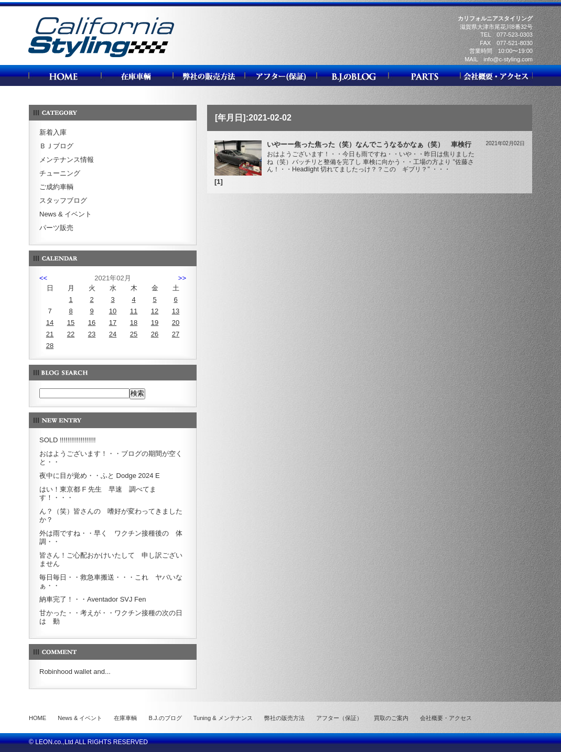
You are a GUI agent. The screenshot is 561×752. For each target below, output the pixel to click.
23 (91, 334)
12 (154, 311)
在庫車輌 (125, 718)
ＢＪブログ (56, 146)
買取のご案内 (391, 718)
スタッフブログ (63, 200)
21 (49, 334)
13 (175, 311)
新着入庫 (53, 132)
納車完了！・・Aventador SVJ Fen (92, 599)
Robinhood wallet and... (75, 671)
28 (49, 346)
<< (43, 278)
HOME (37, 718)
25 (133, 334)
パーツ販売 (56, 228)
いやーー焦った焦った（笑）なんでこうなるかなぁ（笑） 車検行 (369, 144)
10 (112, 311)
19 (154, 322)
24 (112, 334)
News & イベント (65, 214)
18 (133, 322)
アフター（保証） (339, 718)
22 (70, 334)
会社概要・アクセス (446, 718)
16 (91, 322)
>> (182, 278)
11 (133, 311)
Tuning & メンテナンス (223, 718)
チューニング (59, 173)
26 (154, 334)
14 (49, 322)
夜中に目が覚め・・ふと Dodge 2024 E (99, 475)
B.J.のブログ (165, 718)
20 (175, 322)
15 (70, 322)
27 (175, 334)
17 (112, 322)
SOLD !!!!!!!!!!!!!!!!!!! (67, 440)
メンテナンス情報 (66, 160)
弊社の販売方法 (284, 718)
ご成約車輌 (56, 187)
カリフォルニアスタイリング (101, 57)
